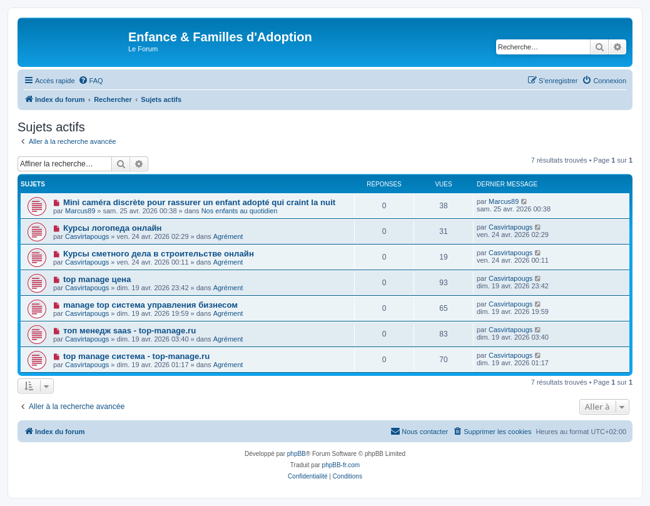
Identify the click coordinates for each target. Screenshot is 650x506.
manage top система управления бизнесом (150, 305)
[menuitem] (90, 80)
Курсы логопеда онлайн (112, 228)
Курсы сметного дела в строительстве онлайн (158, 253)
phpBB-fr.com (341, 465)
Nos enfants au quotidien (239, 211)
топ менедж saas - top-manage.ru (129, 330)
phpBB (296, 453)
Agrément (228, 236)
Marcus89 (80, 211)
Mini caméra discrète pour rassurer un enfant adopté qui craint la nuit (199, 202)
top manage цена (97, 279)
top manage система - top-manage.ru (136, 356)
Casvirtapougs (87, 236)
